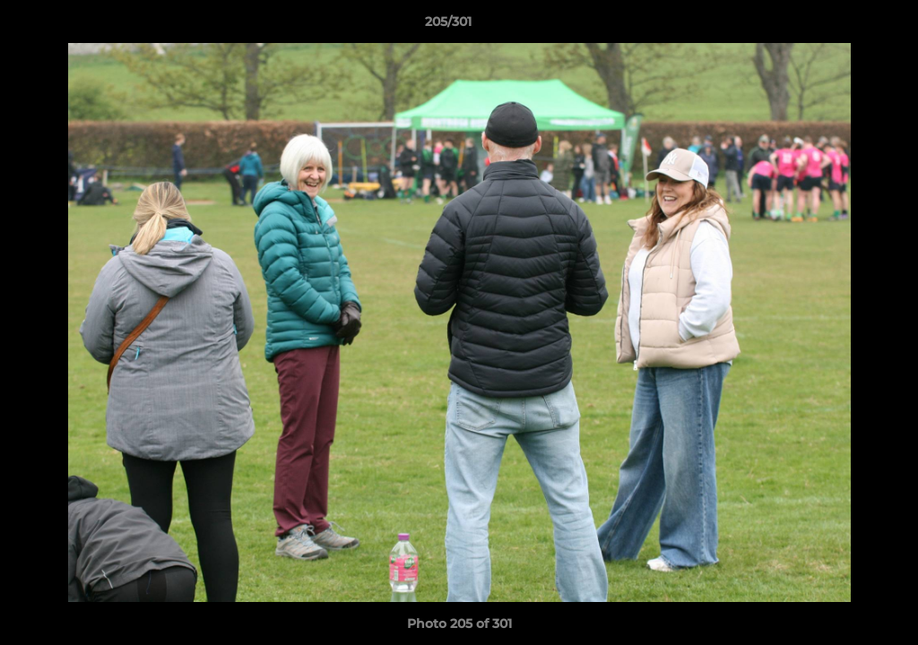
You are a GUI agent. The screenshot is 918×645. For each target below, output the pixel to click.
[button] (842, 26)
